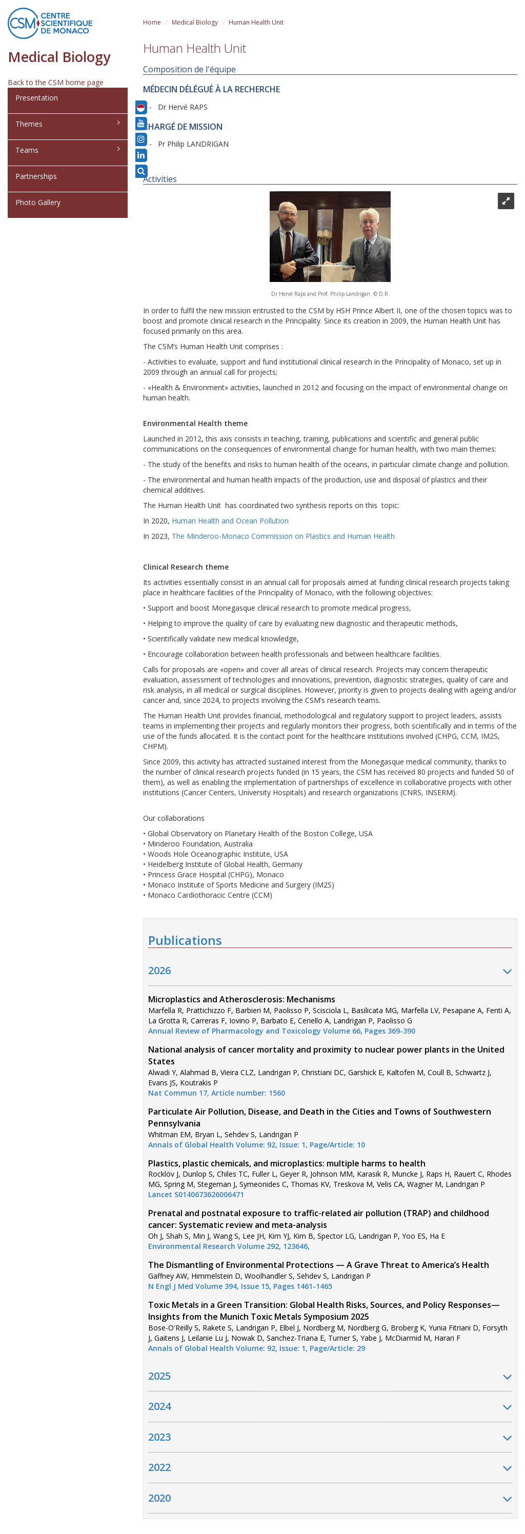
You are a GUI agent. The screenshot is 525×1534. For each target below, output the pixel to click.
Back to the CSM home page (56, 82)
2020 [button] (330, 1498)
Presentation (36, 98)
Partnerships (36, 176)
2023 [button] (330, 1437)
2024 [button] (330, 1407)
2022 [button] (330, 1468)
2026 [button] (330, 971)
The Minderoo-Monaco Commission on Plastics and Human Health (283, 536)
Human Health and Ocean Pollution (230, 521)
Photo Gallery (37, 202)
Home (152, 22)
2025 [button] (330, 1376)
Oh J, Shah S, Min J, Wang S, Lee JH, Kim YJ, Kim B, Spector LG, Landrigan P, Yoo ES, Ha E (318, 1229)
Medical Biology (195, 22)
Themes (67, 124)
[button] (141, 107)
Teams (67, 150)
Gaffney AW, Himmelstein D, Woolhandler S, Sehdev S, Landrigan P (318, 1275)
